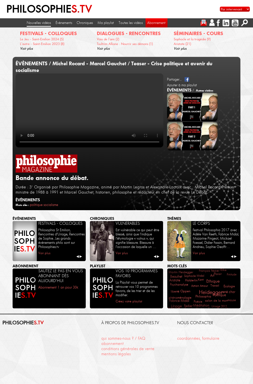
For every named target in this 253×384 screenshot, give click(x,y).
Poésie (198, 301)
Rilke (223, 270)
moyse (232, 300)
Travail (215, 285)
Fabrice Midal (179, 301)
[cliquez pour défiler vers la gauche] (6, 39)
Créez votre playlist (129, 301)
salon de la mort (216, 300)
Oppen (185, 291)
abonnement (112, 343)
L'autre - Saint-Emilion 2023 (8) (42, 44)
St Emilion (174, 308)
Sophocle (189, 276)
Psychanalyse (179, 284)
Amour (204, 286)
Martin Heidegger (181, 272)
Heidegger (210, 292)
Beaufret (176, 276)
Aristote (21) (182, 44)
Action (195, 286)
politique (36, 205)
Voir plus (26, 48)
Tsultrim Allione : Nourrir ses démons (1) (125, 44)
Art (212, 275)
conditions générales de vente (127, 348)
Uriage (176, 306)
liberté (175, 291)
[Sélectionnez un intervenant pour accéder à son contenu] (235, 9)
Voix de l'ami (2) (108, 39)
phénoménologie (180, 297)
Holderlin (191, 280)
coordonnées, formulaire (198, 338)
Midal (200, 275)
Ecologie (229, 286)
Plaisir (218, 274)
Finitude (231, 274)
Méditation (201, 305)
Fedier (188, 306)
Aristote (174, 280)
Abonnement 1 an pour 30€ (58, 287)
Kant (200, 279)
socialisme (50, 205)
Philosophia (203, 296)
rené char (228, 292)
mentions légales (116, 353)
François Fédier (209, 270)
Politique (219, 295)
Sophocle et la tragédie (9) (192, 39)
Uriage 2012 (219, 306)
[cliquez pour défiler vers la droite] (247, 39)
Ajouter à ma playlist (182, 85)
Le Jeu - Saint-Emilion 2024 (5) (41, 39)
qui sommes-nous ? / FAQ (123, 338)
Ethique (213, 281)
